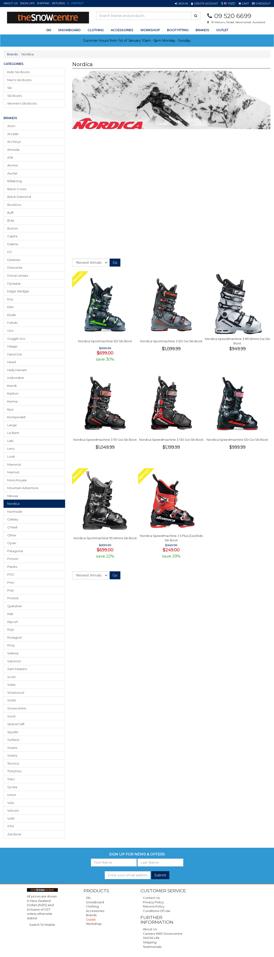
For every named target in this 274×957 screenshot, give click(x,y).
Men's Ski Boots (19, 80)
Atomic (12, 165)
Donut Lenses (17, 275)
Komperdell (16, 417)
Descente (14, 267)
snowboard (69, 30)
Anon (11, 126)
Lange (12, 425)
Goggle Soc (16, 338)
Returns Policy (153, 906)
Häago (12, 346)
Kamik (12, 386)
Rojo (10, 629)
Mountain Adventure (22, 488)
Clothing (92, 906)
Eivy (10, 299)
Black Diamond (19, 197)
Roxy (11, 645)
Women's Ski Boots (22, 103)
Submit (160, 875)
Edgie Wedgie (18, 291)
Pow (10, 582)
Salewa (13, 653)
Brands (202, 30)
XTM (10, 826)
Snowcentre (16, 708)
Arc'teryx (14, 141)
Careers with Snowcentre (162, 933)
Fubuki (12, 322)
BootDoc (14, 205)
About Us (11, 3)
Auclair (12, 173)
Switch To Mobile (42, 925)
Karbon (13, 393)
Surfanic (13, 740)
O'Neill (12, 527)
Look (11, 456)
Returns (58, 3)
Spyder (13, 732)
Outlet (222, 30)
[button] (181, 3)
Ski (9, 88)
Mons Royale (17, 480)
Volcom (13, 810)
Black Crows (16, 189)
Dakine (12, 244)
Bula (10, 220)
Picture (12, 559)
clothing (96, 30)
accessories (122, 30)
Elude (11, 315)
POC (11, 574)
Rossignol (14, 637)
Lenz (11, 448)
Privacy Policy (153, 902)
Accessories (95, 911)
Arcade (13, 134)
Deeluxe (13, 260)
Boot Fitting (178, 30)
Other (11, 535)
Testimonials (152, 947)
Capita (12, 236)
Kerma (12, 401)
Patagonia (15, 551)
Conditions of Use (156, 911)
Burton (12, 228)
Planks (12, 567)
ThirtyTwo (14, 771)
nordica (13, 503)
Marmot (13, 472)
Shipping (43, 3)
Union (11, 795)
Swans (12, 748)
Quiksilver (14, 606)
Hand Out (14, 354)
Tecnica (13, 763)
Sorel (11, 716)
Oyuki (11, 543)
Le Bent (13, 433)
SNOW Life (27, 3)
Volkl (11, 818)
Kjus (10, 409)
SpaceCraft (16, 724)
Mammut (14, 464)
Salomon (14, 661)
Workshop (150, 30)
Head (11, 362)
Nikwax (12, 496)
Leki (10, 441)
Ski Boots (14, 96)
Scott (11, 677)
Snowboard (95, 902)
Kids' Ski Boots (18, 72)
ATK (10, 157)
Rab (10, 614)
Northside (14, 511)
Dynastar (14, 283)
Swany (12, 755)
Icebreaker (15, 378)
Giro (10, 330)
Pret (10, 590)
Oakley (12, 519)
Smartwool (15, 692)
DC (9, 252)
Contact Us (151, 898)
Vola (10, 803)
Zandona (14, 834)
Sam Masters (17, 669)
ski (48, 30)
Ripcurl (12, 622)
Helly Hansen (17, 370)
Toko (11, 779)
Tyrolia (12, 787)
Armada (13, 149)
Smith (11, 700)
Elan (10, 307)
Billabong (14, 181)
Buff (10, 213)
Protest (13, 598)
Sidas (11, 684)
